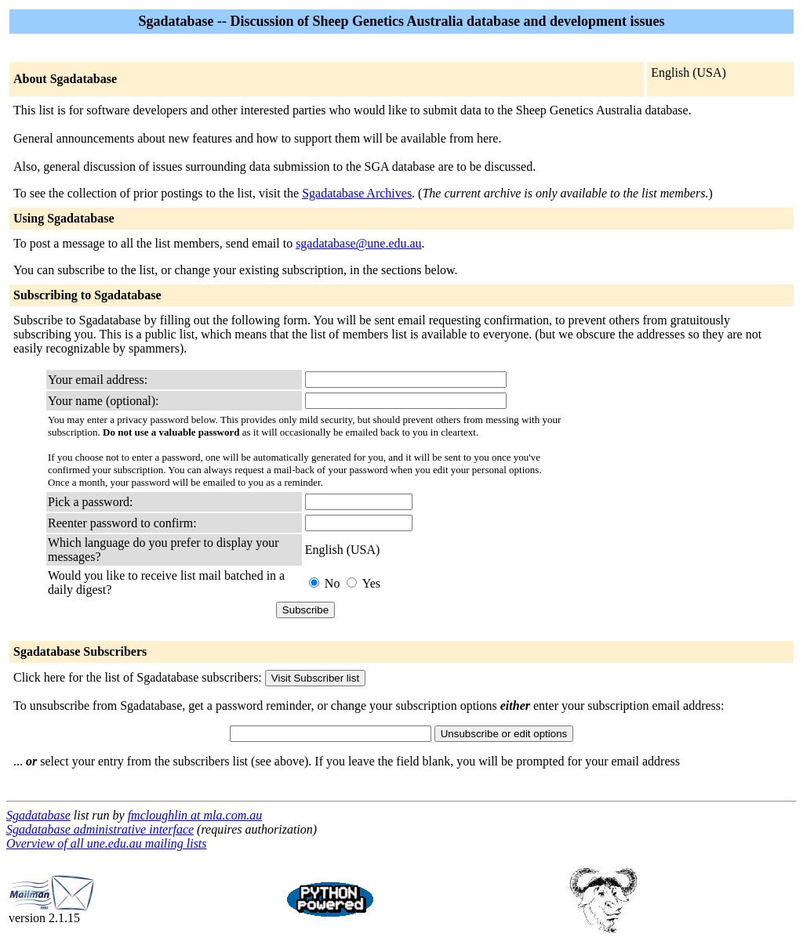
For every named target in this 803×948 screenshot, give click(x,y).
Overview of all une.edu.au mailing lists (106, 843)
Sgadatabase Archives (357, 193)
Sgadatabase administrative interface (100, 829)
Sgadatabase (38, 815)
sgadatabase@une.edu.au (358, 243)
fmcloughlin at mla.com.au (195, 815)
